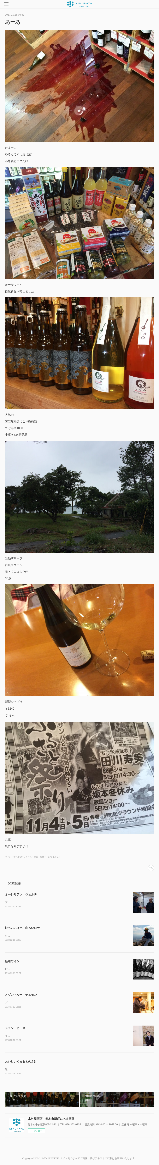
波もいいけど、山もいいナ (22, 928)
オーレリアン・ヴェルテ (21, 894)
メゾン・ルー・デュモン (21, 994)
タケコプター (12, 935)
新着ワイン (12, 961)
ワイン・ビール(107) (14, 857)
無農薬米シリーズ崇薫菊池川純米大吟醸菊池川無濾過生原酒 (38, 1069)
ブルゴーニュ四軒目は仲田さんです (25, 1002)
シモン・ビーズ (15, 1028)
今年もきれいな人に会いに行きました (26, 1035)
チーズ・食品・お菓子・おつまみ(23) (42, 857)
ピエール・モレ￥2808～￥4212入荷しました (30, 969)
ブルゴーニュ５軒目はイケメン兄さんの (27, 902)
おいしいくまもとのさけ (21, 1061)
